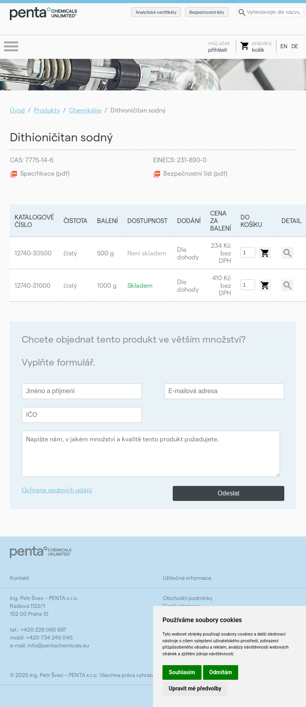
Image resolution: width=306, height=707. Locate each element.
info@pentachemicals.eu (58, 645)
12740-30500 (33, 253)
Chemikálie (85, 110)
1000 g (107, 285)
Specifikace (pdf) (44, 173)
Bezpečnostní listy (206, 12)
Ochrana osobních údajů (57, 489)
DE (294, 46)
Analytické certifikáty (156, 12)
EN (283, 46)
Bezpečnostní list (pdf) (195, 173)
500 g (105, 253)
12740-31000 (32, 285)
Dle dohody (188, 253)
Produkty (47, 110)
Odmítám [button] (220, 672)
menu (12, 47)
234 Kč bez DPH (221, 253)
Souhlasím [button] (182, 672)
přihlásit (219, 46)
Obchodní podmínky (188, 597)
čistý (70, 253)
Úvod (17, 110)
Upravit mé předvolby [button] (195, 688)
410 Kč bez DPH (221, 285)
